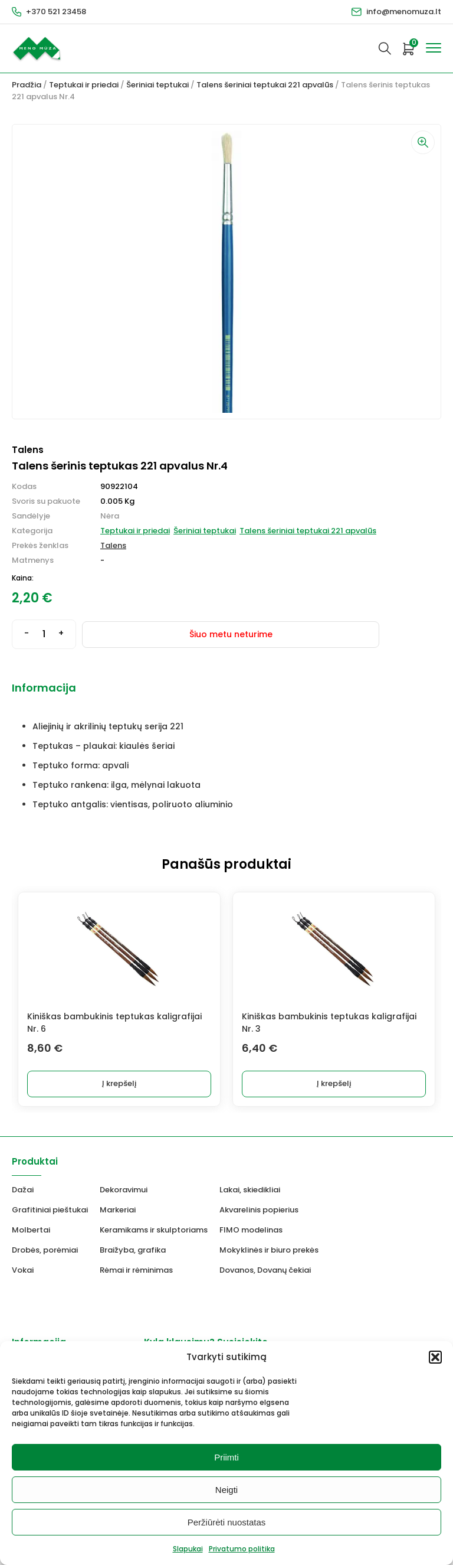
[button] (435, 1357)
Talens (113, 545)
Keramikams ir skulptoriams (154, 1229)
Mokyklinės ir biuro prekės (269, 1250)
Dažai (23, 1189)
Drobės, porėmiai (45, 1250)
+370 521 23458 (56, 11)
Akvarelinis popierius (258, 1209)
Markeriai (118, 1209)
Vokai (23, 1270)
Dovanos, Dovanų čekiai (265, 1270)
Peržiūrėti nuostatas (227, 1522)
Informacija (44, 687)
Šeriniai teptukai (157, 84)
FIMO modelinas (251, 1229)
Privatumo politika (242, 1549)
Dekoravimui (123, 1189)
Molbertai (31, 1229)
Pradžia (26, 84)
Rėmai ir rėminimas (136, 1270)
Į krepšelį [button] (119, 1083)
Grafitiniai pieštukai (50, 1209)
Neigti (226, 1490)
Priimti (226, 1457)
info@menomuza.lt (403, 11)
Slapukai (188, 1549)
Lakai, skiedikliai (249, 1189)
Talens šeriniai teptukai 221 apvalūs (264, 84)
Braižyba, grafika (133, 1250)
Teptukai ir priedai (84, 84)
